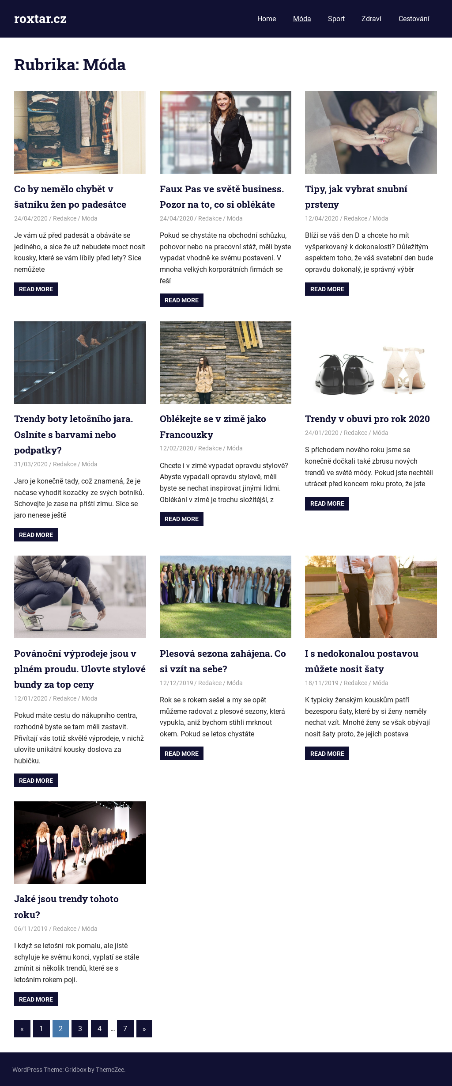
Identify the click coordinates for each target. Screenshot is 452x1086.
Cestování (414, 19)
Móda (302, 19)
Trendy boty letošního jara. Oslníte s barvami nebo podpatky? (76, 434)
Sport (336, 19)
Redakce (64, 218)
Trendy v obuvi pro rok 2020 (370, 418)
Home (266, 19)
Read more (36, 288)
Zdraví (371, 19)
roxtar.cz (40, 18)
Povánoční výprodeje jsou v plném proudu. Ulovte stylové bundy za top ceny (77, 668)
